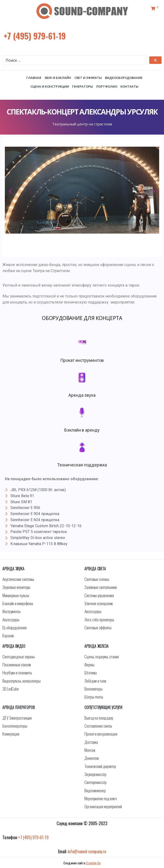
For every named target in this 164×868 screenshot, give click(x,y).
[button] (10, 191)
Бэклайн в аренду (82, 430)
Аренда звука (82, 395)
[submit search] (155, 60)
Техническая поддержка (82, 464)
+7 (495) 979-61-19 (35, 36)
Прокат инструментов (82, 360)
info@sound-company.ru (87, 851)
